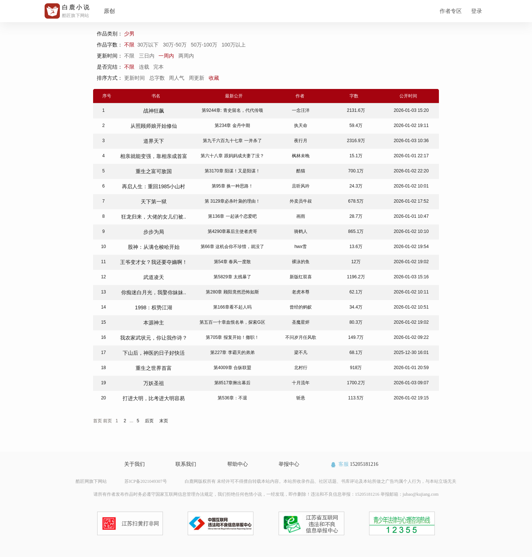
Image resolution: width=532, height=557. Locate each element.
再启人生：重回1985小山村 (153, 186)
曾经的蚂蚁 (301, 307)
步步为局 (153, 232)
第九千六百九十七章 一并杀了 (232, 140)
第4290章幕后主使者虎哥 (233, 231)
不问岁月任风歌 (300, 337)
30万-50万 (175, 45)
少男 (130, 34)
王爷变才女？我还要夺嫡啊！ (153, 262)
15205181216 (354, 464)
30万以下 (148, 45)
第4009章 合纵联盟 (232, 367)
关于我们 (134, 464)
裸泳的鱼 (301, 261)
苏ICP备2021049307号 (146, 481)
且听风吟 (301, 186)
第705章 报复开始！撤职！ (232, 337)
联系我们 (185, 464)
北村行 (300, 367)
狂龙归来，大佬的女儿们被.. (153, 217)
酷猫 (300, 170)
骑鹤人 (300, 231)
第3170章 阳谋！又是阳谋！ (232, 170)
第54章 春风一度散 (232, 261)
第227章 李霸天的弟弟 (232, 352)
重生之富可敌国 (154, 171)
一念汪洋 (301, 110)
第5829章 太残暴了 (232, 276)
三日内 (146, 56)
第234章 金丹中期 (232, 125)
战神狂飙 (153, 111)
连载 (144, 67)
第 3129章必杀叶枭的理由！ (232, 201)
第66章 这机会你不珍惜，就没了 (233, 246)
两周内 (186, 56)
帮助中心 (237, 464)
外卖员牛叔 (301, 201)
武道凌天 (153, 277)
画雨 (300, 216)
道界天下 (153, 141)
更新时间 (135, 78)
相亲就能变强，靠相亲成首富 (153, 156)
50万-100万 (204, 45)
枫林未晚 (301, 155)
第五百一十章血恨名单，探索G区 (232, 322)
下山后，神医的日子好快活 (154, 353)
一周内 (166, 56)
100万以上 (234, 45)
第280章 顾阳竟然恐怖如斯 (232, 292)
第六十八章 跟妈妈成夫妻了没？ (232, 155)
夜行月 (300, 140)
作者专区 (451, 11)
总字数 (157, 78)
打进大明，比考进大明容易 (154, 398)
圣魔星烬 (301, 322)
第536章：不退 (232, 397)
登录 (476, 11)
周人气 (177, 78)
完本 (158, 67)
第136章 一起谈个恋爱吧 (232, 216)
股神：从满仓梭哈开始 (154, 247)
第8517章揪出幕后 (232, 382)
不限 (130, 45)
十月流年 (301, 382)
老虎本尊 (301, 292)
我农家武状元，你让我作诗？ (153, 338)
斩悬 (300, 397)
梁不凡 (300, 352)
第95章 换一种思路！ (232, 186)
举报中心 (289, 464)
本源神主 (153, 323)
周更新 (197, 78)
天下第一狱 (154, 201)
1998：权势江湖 (153, 307)
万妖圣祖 (153, 383)
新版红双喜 (301, 276)
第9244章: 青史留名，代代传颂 (232, 110)
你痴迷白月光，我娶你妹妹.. (153, 292)
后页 (149, 420)
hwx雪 (300, 246)
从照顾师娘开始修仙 (153, 126)
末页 (163, 420)
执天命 (300, 125)
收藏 (215, 78)
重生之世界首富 (154, 368)
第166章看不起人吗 (232, 307)
